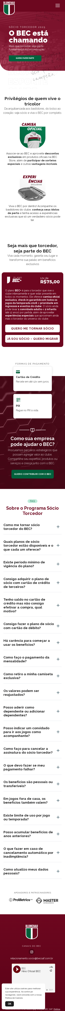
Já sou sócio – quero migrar (32, 338)
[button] (32, 85)
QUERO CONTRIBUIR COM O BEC (32, 474)
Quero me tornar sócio (32, 328)
